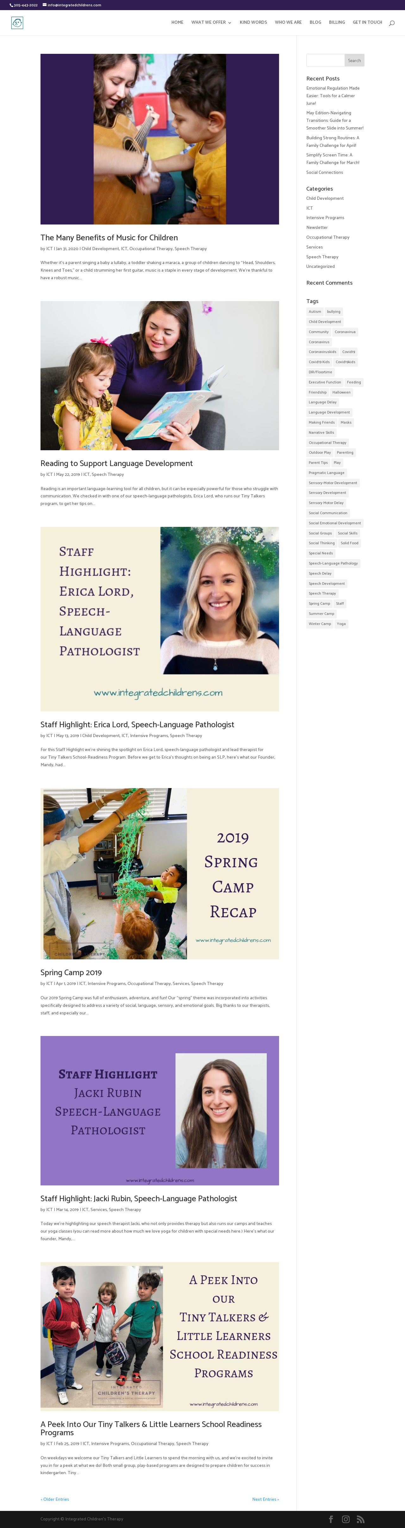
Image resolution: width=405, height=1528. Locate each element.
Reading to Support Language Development (116, 463)
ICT (49, 249)
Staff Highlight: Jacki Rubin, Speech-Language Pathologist (138, 1199)
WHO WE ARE (288, 23)
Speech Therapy (191, 249)
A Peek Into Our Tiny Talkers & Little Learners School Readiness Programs (151, 1429)
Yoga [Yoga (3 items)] (341, 624)
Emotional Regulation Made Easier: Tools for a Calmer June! (333, 96)
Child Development (100, 249)
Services (181, 984)
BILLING (337, 23)
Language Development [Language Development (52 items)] (329, 412)
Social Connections (324, 172)
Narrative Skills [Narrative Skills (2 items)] (321, 433)
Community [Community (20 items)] (319, 332)
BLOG (315, 23)
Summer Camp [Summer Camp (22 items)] (321, 614)
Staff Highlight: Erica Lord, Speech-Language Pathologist (137, 725)
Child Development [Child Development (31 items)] (325, 322)
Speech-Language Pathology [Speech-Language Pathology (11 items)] (333, 563)
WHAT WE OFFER (208, 23)
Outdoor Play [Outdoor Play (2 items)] (320, 453)
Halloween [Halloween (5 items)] (342, 392)
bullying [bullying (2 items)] (333, 312)
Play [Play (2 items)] (337, 463)
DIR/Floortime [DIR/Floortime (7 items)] (320, 372)
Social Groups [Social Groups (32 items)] (320, 533)
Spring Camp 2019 (71, 973)
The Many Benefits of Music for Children (109, 238)
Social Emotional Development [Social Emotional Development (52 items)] (335, 523)
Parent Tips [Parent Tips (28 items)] (318, 463)
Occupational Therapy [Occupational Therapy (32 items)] (327, 443)
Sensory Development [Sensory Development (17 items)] (327, 493)
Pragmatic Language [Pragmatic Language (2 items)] (327, 473)
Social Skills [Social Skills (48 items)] (348, 533)
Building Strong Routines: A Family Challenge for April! (332, 142)
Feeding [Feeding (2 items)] (354, 382)
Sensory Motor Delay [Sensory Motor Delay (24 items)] (326, 503)
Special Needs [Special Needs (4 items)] (321, 553)
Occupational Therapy (151, 249)
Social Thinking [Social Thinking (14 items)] (322, 543)
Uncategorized (320, 266)
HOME (177, 23)
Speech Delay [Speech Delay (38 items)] (320, 574)
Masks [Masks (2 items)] (346, 423)
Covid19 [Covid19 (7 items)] (348, 352)
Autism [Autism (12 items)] (315, 312)
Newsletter (317, 227)
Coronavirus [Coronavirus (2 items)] (319, 342)
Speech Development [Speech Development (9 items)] (327, 584)
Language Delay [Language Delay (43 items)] (323, 402)
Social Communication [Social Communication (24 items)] (328, 513)
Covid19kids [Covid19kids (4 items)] (345, 362)
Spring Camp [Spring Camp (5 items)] (319, 604)
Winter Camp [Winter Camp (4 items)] (320, 624)
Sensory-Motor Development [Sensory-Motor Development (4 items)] (333, 483)
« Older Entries (54, 1499)
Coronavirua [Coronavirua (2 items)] (345, 332)
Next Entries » (265, 1499)
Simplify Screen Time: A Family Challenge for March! (332, 159)
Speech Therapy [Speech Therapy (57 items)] (322, 593)
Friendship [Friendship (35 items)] (318, 392)
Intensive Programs (149, 736)
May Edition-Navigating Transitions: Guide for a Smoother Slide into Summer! (335, 121)
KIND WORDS (253, 23)
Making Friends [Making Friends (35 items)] (322, 423)
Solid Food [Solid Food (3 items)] (349, 543)
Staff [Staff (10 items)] (340, 604)
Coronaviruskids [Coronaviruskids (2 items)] (322, 352)
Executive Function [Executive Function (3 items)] (325, 382)
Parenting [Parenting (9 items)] (345, 453)
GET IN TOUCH (367, 23)
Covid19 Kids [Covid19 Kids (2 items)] (319, 362)
